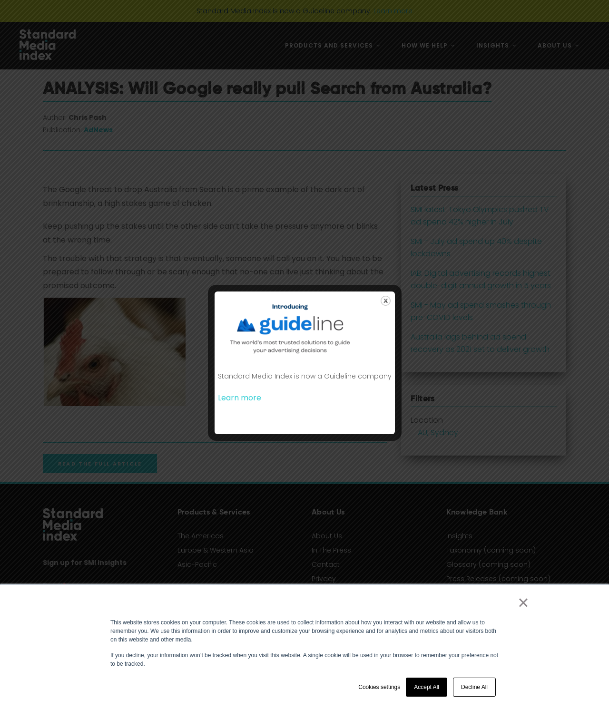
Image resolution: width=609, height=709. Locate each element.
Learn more (239, 397)
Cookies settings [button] (379, 687)
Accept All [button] (426, 687)
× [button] (523, 602)
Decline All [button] (474, 687)
